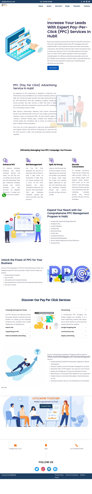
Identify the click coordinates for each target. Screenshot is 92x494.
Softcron (13, 475)
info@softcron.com (8, 1)
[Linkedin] (87, 1)
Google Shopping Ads (68, 327)
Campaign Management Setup (16, 310)
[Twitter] (84, 1)
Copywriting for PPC (12, 331)
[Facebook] (89, 1)
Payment (76, 6)
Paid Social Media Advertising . (16, 336)
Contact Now (46, 406)
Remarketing (65, 310)
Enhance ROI (9, 164)
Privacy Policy (59, 475)
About (49, 6)
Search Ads (9, 327)
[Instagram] (81, 1)
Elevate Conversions (78, 165)
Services (58, 6)
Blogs (67, 6)
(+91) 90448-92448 (76, 449)
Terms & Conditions (72, 475)
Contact (87, 6)
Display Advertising (67, 336)
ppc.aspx (4, 387)
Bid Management (34, 164)
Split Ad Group (56, 164)
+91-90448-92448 (46, 1)
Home (41, 6)
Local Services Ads (67, 331)
